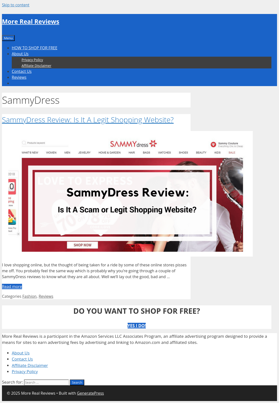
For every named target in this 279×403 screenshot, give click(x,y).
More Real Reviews (30, 21)
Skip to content (15, 5)
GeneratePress (90, 393)
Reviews (19, 77)
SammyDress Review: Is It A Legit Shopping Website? (88, 120)
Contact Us (22, 71)
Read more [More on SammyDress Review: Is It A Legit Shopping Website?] (12, 286)
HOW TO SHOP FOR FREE (34, 48)
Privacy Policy (32, 59)
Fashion (29, 296)
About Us (20, 53)
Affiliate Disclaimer (36, 65)
